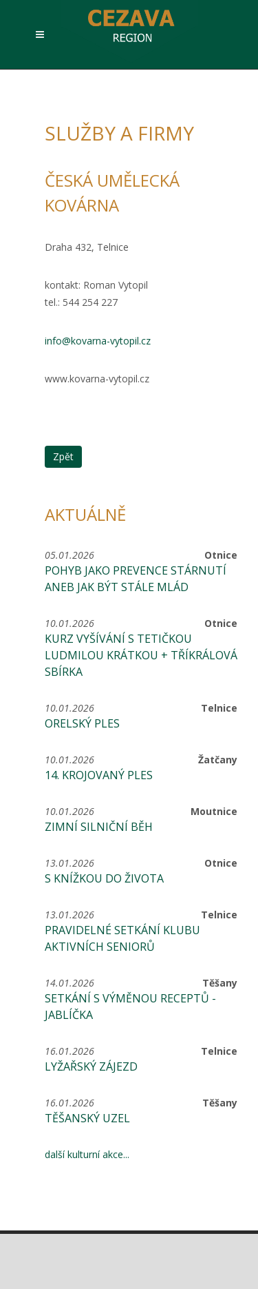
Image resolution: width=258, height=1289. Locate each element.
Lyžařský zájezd (91, 1066)
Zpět (63, 456)
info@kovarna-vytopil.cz (98, 340)
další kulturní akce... (87, 1154)
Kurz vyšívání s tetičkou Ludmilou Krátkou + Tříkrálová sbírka (141, 655)
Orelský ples (82, 723)
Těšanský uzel (87, 1118)
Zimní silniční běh (99, 826)
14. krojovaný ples (99, 775)
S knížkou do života (104, 878)
